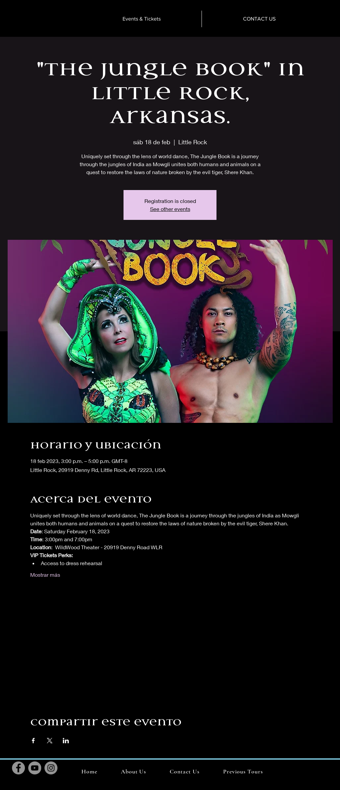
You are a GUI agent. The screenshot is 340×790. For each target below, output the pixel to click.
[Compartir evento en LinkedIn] (66, 740)
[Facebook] (18, 767)
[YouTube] (34, 767)
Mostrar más (45, 574)
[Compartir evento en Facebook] (33, 740)
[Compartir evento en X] (49, 740)
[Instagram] (50, 767)
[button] (242, 771)
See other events (170, 209)
